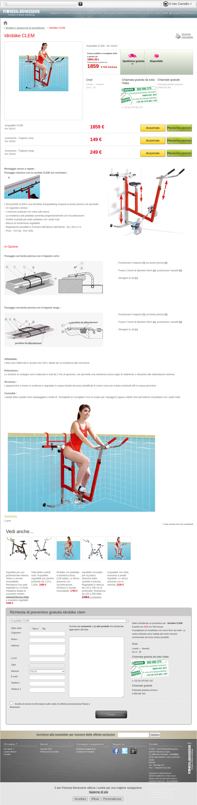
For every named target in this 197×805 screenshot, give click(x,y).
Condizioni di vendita (85, 752)
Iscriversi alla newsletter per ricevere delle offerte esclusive (76, 734)
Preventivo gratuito (179, 127)
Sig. (44, 628)
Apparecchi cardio (60, 13)
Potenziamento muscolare (100, 13)
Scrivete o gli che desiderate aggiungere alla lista (96, 628)
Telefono (15, 683)
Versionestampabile (187, 36)
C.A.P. (14, 658)
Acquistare (153, 127)
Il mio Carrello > (180, 4)
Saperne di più (98, 792)
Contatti (7, 754)
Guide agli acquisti (171, 13)
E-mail (14, 676)
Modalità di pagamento (86, 749)
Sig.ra (35, 628)
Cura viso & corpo (150, 13)
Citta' (13, 665)
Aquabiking (78, 13)
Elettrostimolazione (127, 13)
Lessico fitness (10, 752)
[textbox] (47, 659)
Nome (14, 639)
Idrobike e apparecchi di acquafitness (25, 28)
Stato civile (16, 628)
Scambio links (46, 749)
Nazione (15, 671)
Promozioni (190, 13)
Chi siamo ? (9, 749)
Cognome (16, 632)
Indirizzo (15, 645)
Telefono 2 (16, 689)
